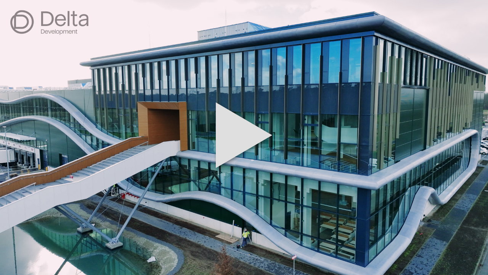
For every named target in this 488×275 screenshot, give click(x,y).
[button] (244, 137)
